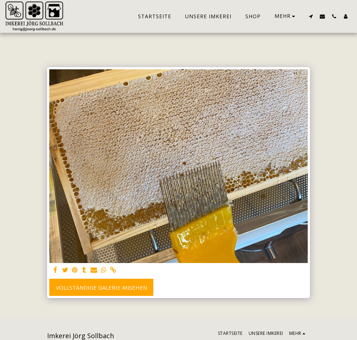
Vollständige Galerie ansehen (101, 287)
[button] (310, 16)
